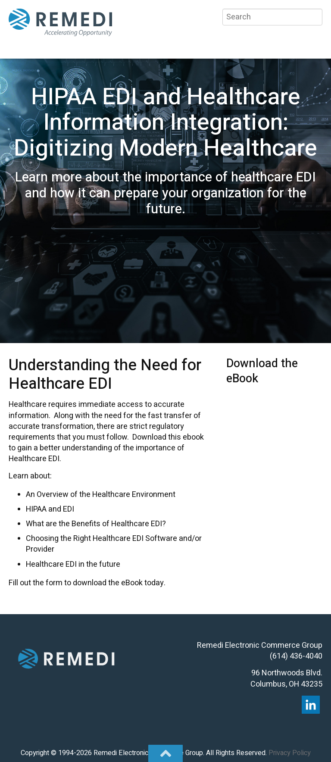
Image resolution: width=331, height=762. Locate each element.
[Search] (272, 17)
